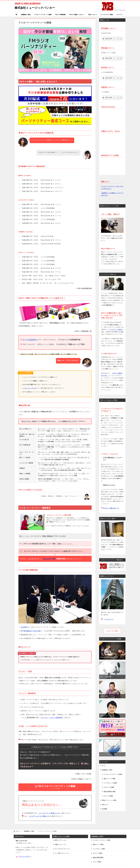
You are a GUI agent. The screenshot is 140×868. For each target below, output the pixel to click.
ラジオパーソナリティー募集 (101, 840)
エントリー (119, 14)
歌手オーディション (60, 840)
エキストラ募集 (97, 853)
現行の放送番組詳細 (85, 288)
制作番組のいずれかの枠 (32, 631)
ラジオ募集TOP (104, 657)
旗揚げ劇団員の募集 (109, 791)
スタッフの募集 (108, 796)
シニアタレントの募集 (110, 783)
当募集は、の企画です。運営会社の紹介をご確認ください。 (116, 566)
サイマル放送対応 (29, 340)
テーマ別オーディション (62, 853)
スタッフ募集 (97, 862)
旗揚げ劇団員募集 (98, 857)
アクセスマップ (108, 619)
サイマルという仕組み (115, 329)
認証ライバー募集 (98, 844)
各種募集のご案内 (26, 14)
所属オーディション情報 (109, 800)
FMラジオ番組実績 (60, 14)
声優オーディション (60, 844)
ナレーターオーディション (62, 849)
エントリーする (55, 787)
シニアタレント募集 (99, 849)
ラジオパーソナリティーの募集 (42, 14)
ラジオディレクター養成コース (39, 816)
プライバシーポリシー (24, 856)
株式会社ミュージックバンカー (35, 5)
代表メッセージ (92, 14)
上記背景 (24, 627)
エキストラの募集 (109, 787)
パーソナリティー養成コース (49, 813)
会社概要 (104, 809)
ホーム (104, 765)
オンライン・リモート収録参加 (51, 717)
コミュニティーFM (48, 559)
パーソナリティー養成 (106, 14)
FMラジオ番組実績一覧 (83, 331)
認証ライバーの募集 (109, 778)
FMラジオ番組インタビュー (76, 14)
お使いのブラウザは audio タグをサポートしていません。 (112, 38)
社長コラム (105, 804)
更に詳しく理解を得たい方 (111, 508)
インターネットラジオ (29, 388)
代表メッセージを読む (84, 774)
